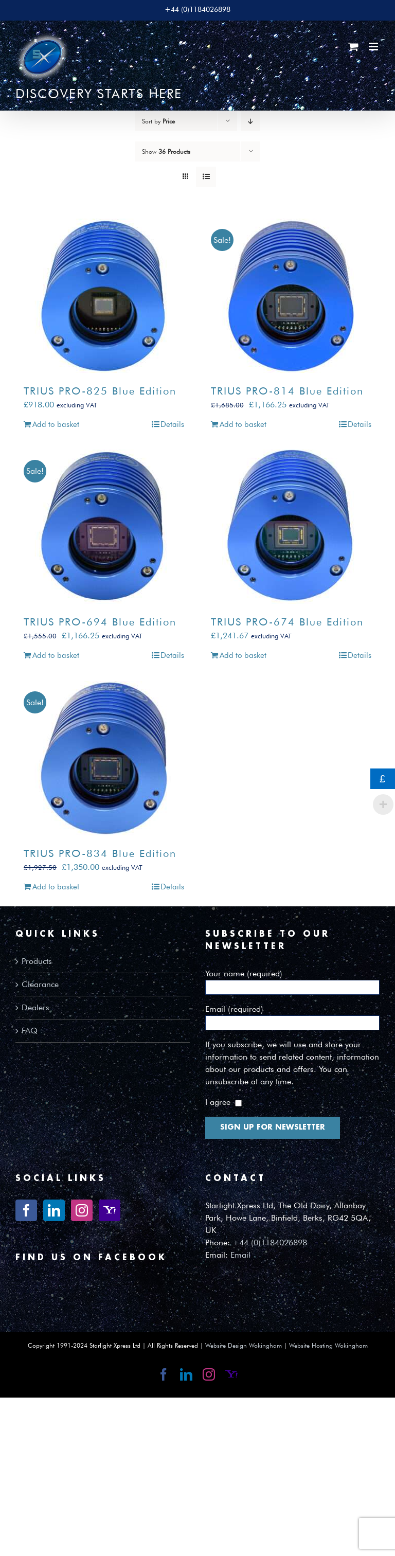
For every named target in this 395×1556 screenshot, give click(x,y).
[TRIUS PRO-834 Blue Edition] (104, 758)
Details (172, 424)
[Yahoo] (109, 1210)
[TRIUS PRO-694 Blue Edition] (104, 527)
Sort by (158, 121)
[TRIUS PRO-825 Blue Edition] (104, 296)
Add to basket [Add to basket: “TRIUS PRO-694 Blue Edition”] (55, 655)
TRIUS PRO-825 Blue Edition (100, 391)
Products (37, 961)
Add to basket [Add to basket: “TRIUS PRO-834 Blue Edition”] (55, 886)
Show (166, 151)
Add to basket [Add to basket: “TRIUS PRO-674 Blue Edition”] (243, 655)
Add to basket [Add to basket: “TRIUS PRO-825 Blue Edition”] (55, 424)
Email (240, 1255)
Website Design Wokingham (243, 1345)
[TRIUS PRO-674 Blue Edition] (291, 527)
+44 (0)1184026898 (269, 1242)
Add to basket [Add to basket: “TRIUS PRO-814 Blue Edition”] (243, 424)
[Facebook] (26, 1210)
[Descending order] (251, 121)
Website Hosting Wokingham (328, 1345)
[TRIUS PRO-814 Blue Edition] (291, 296)
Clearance (40, 984)
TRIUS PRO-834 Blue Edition (100, 853)
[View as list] (206, 177)
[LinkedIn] (54, 1210)
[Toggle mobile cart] (353, 46)
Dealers (35, 1007)
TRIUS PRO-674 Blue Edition (287, 622)
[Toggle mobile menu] (374, 46)
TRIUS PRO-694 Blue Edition (100, 622)
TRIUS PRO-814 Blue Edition (287, 391)
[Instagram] (82, 1210)
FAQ (30, 1030)
